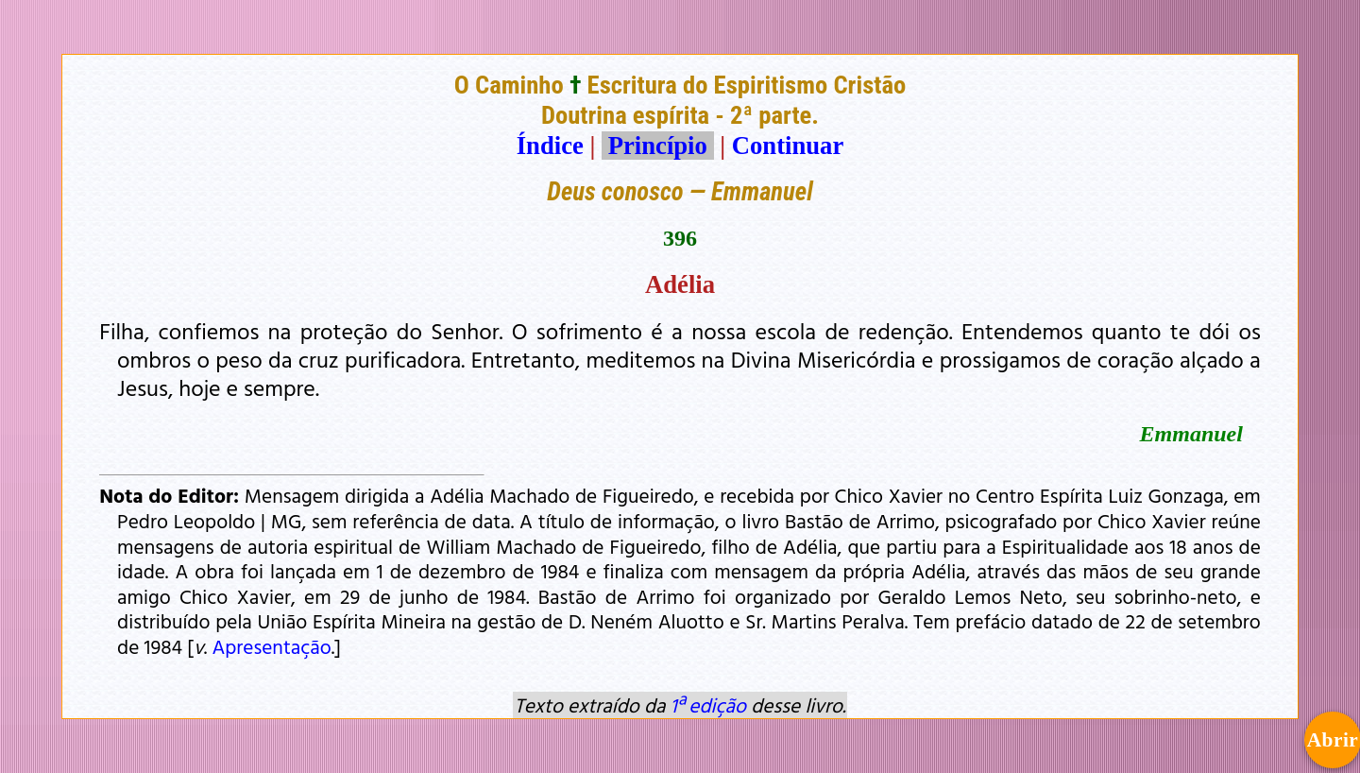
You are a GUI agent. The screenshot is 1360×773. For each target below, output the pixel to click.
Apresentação (271, 646)
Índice (550, 145)
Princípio (657, 145)
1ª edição (708, 705)
